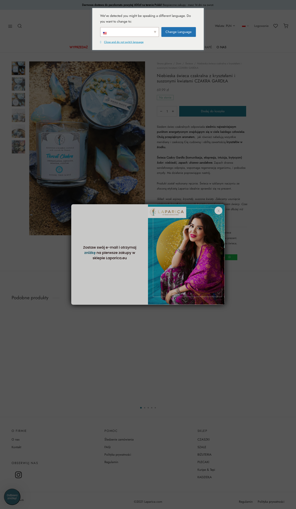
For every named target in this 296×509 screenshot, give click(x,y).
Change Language (178, 31)
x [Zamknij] (218, 210)
